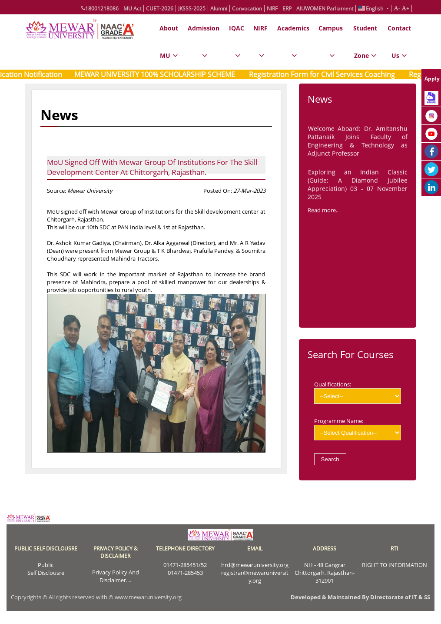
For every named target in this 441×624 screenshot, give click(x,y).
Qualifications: (357, 392)
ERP (287, 8)
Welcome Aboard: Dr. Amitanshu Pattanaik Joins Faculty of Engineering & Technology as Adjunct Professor (358, 142)
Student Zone (365, 47)
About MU (168, 47)
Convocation (247, 8)
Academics (293, 47)
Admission (203, 47)
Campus (330, 47)
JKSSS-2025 (192, 8)
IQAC (236, 47)
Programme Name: (357, 428)
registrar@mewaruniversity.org (254, 576)
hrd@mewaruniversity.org (254, 565)
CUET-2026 (159, 8)
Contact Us (399, 47)
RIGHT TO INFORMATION (394, 565)
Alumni (218, 8)
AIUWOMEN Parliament (324, 8)
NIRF (272, 8)
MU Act (132, 8)
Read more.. (323, 211)
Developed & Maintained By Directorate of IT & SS (360, 597)
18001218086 (100, 8)
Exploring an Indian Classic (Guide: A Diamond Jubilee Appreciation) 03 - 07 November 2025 (358, 185)
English (371, 8)
